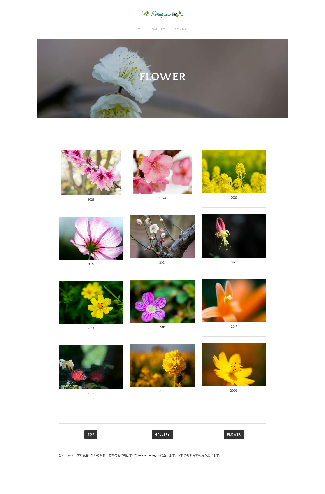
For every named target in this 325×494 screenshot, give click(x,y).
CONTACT (182, 29)
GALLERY (158, 29)
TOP (139, 29)
